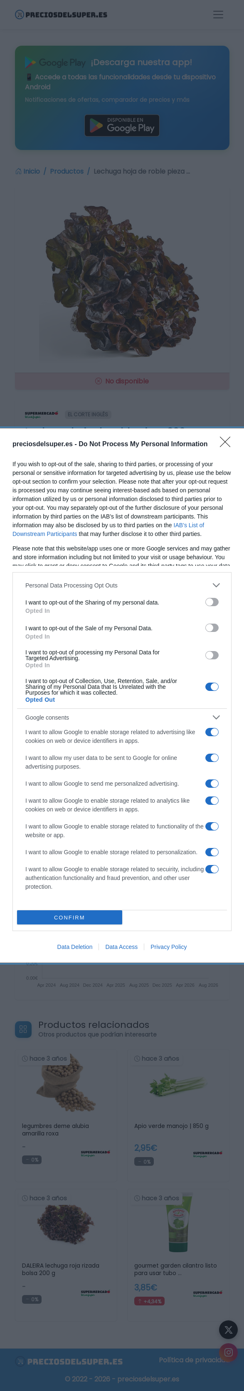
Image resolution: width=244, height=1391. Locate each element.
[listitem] (122, 585)
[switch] (212, 602)
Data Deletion (75, 947)
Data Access (121, 947)
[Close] (228, 444)
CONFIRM (69, 917)
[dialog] (122, 695)
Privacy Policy (168, 947)
